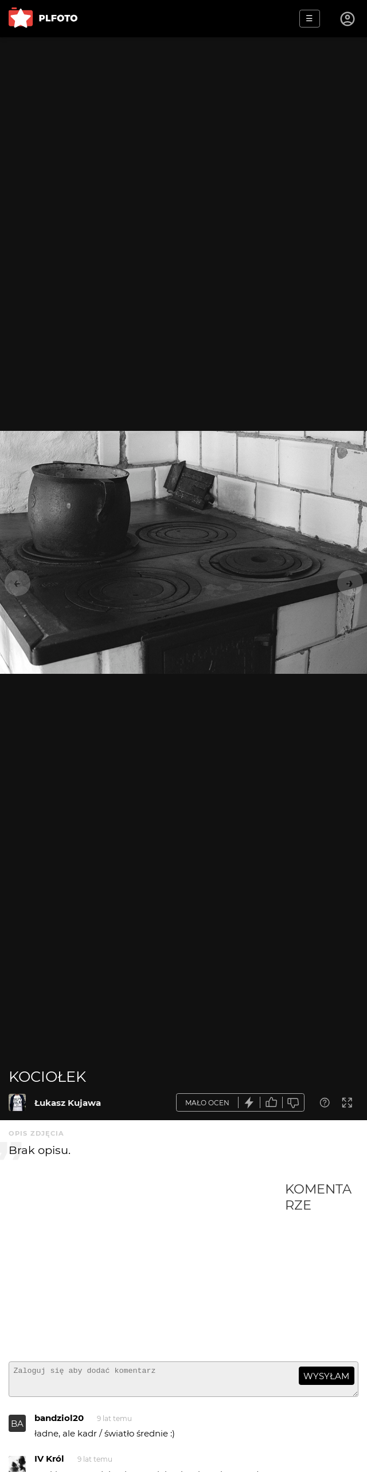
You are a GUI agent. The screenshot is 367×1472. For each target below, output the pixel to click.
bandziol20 (59, 1423)
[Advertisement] (147, 1267)
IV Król (49, 1463)
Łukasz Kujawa (67, 1102)
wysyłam (326, 1376)
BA (17, 1428)
